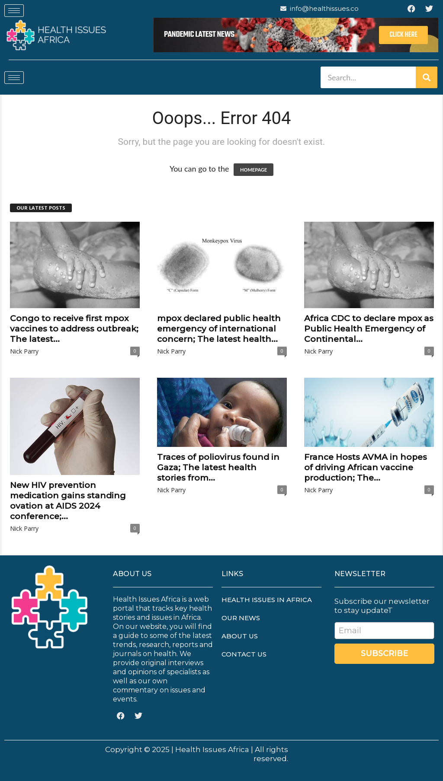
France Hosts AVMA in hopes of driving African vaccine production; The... (365, 467)
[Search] (426, 77)
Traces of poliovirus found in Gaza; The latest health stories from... (218, 467)
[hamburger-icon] (14, 10)
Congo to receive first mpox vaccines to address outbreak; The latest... (74, 328)
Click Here (403, 35)
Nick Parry (24, 351)
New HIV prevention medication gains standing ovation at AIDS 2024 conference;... (68, 500)
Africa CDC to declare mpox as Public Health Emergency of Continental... (368, 328)
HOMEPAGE (253, 169)
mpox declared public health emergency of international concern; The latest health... (219, 328)
